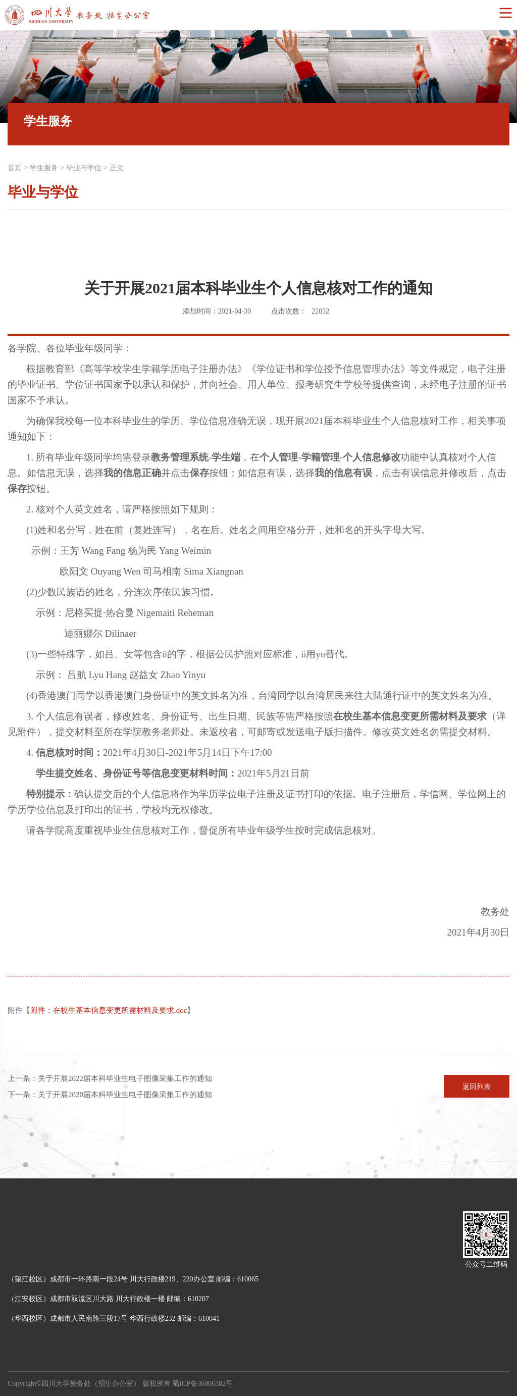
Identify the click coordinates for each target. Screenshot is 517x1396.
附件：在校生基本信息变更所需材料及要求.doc (108, 1010)
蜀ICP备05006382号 (202, 1383)
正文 (117, 168)
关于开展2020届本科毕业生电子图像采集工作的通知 (125, 1095)
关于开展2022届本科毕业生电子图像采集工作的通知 (125, 1078)
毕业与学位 (83, 168)
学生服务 (44, 168)
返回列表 (476, 1087)
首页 (15, 168)
